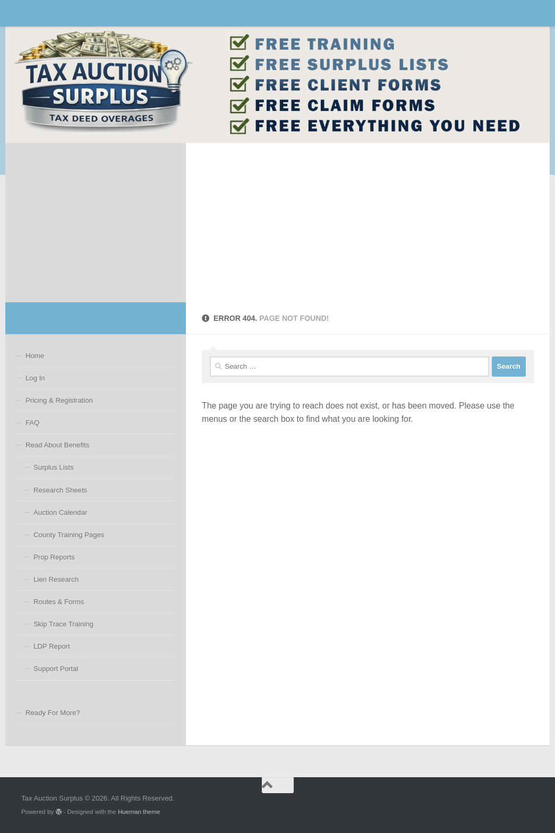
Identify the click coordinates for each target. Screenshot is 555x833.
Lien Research (56, 579)
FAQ (32, 423)
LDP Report (51, 646)
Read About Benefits (57, 445)
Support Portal (55, 669)
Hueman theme (139, 811)
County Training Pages (68, 535)
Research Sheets (60, 490)
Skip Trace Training (63, 624)
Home (34, 356)
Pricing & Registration (59, 400)
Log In (35, 378)
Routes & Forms (58, 602)
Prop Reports (54, 557)
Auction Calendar (60, 512)
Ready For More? (52, 713)
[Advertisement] (368, 222)
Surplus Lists (53, 467)
